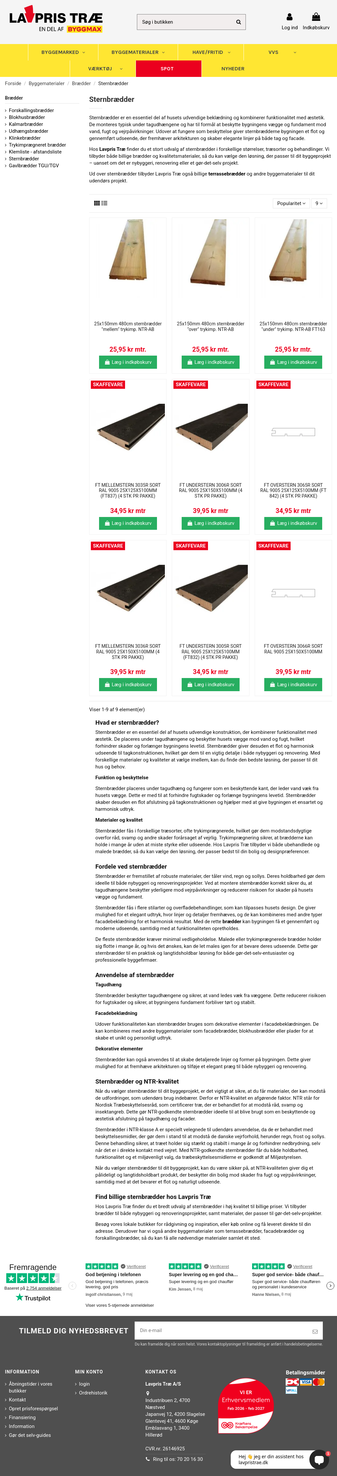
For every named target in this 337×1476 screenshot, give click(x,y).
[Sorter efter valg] (291, 204)
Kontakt (17, 1400)
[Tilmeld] (315, 1331)
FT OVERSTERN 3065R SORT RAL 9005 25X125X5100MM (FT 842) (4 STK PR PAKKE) (293, 490)
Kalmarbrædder (26, 124)
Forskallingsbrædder (31, 110)
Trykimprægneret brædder (37, 145)
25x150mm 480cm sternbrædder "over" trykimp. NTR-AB (210, 326)
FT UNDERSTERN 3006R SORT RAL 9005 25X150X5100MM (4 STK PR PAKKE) (211, 490)
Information (22, 1426)
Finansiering (22, 1417)
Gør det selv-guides (30, 1435)
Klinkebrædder (25, 138)
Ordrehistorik (93, 1393)
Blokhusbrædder (27, 117)
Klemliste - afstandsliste (35, 152)
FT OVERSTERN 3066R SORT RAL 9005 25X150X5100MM (293, 649)
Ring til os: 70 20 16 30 (178, 1459)
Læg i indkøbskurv (128, 362)
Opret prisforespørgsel (33, 1409)
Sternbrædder (24, 159)
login (84, 1384)
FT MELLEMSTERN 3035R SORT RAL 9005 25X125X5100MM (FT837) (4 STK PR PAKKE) (128, 490)
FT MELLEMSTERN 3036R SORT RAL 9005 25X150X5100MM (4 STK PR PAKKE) (128, 652)
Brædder (14, 98)
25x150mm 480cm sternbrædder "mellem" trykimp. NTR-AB (128, 326)
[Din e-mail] (221, 1330)
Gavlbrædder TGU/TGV (34, 166)
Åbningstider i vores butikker (30, 1387)
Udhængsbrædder (28, 131)
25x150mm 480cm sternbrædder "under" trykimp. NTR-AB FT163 (293, 326)
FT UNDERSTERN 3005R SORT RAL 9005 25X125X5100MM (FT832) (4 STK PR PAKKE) (211, 652)
